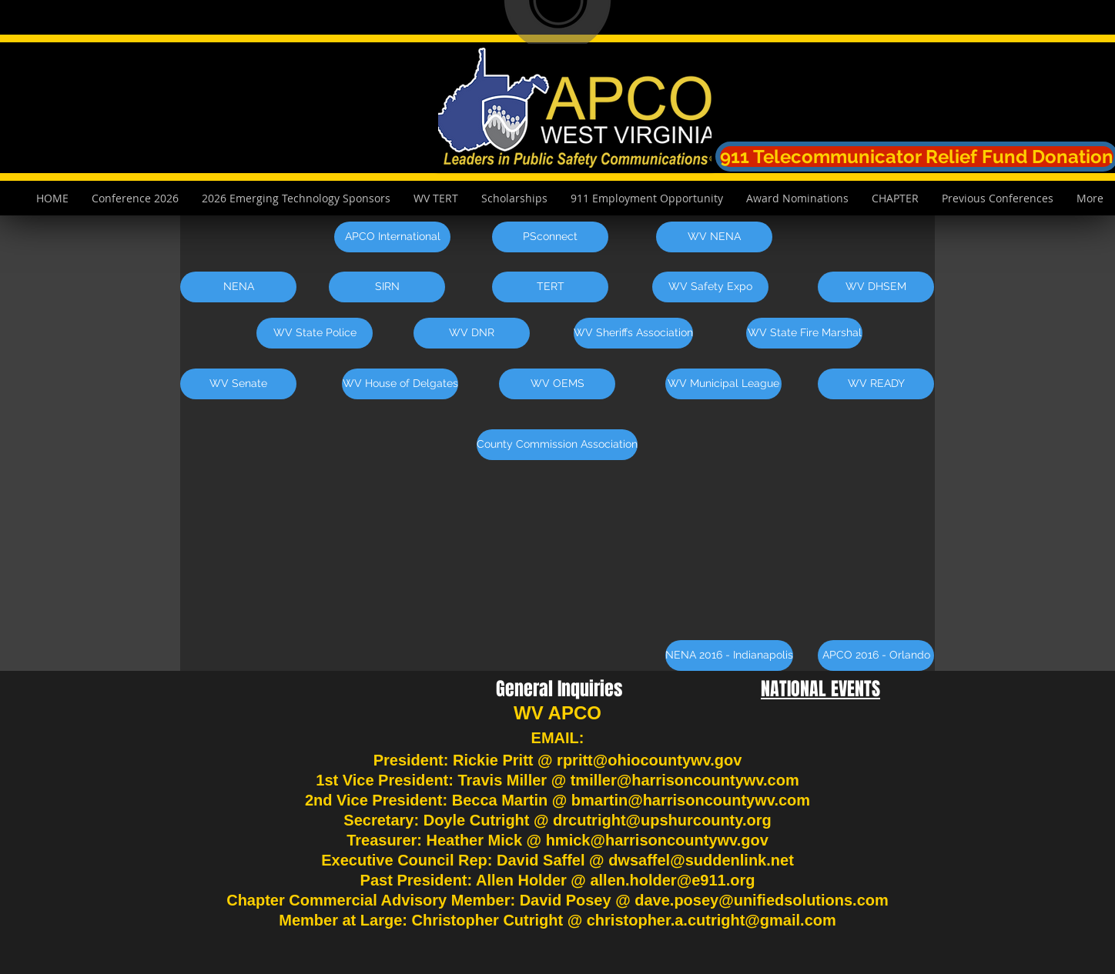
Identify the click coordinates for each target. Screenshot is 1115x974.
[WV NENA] (714, 237)
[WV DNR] (472, 333)
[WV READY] (876, 384)
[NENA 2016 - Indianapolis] (729, 655)
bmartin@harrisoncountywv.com (690, 800)
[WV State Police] (314, 333)
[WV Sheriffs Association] (633, 333)
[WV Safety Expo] (710, 287)
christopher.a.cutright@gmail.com (711, 920)
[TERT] (550, 287)
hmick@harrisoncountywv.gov (657, 840)
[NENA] (238, 287)
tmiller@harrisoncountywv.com (685, 780)
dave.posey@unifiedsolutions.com (762, 900)
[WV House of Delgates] (400, 384)
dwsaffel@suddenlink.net (701, 860)
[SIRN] (387, 287)
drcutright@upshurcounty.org (662, 820)
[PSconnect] (550, 237)
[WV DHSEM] (876, 287)
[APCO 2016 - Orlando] (876, 655)
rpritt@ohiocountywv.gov (649, 760)
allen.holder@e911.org (672, 880)
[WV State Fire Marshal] (804, 333)
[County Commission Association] (557, 444)
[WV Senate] (238, 384)
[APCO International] (392, 237)
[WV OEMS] (557, 384)
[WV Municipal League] (723, 384)
